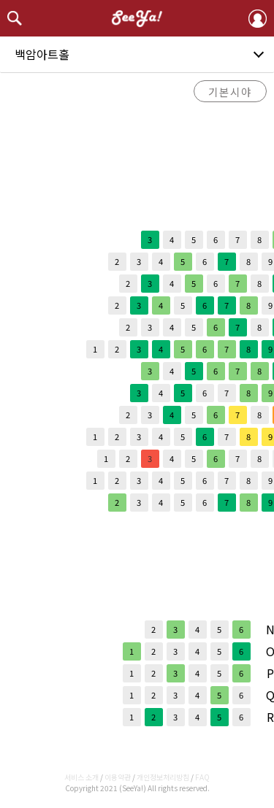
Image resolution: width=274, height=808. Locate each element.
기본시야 (230, 91)
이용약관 (117, 777)
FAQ (202, 777)
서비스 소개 (81, 777)
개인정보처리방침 (163, 777)
